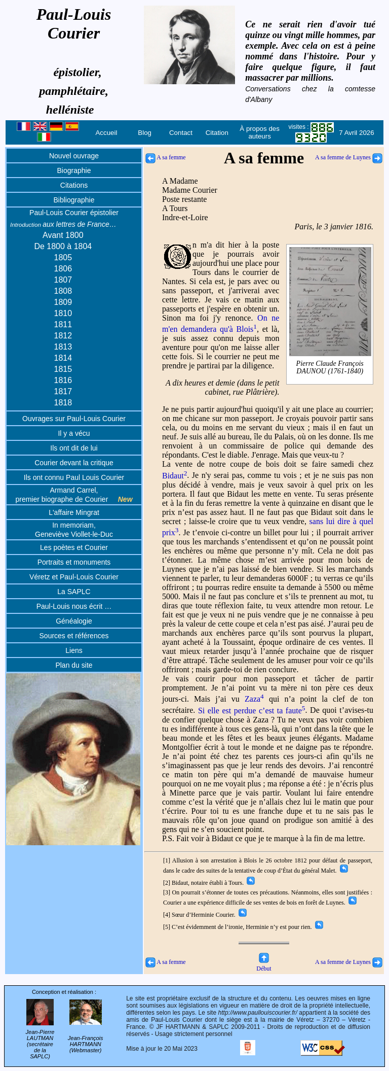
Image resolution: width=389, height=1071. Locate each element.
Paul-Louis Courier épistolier (74, 213)
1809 (63, 302)
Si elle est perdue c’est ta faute (251, 710)
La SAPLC (73, 592)
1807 (63, 279)
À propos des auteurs (260, 132)
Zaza (254, 699)
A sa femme (165, 157)
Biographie (74, 170)
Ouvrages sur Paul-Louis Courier (74, 418)
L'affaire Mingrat (74, 512)
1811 (63, 324)
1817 (63, 391)
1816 (63, 380)
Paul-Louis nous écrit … (74, 606)
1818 (63, 402)
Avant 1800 (63, 235)
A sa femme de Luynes (348, 157)
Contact (180, 132)
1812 (63, 335)
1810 (63, 313)
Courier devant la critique (73, 463)
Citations (74, 185)
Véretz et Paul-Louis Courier (74, 577)
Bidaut (174, 475)
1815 (63, 369)
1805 (63, 257)
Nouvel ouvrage (74, 156)
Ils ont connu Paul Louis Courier (74, 477)
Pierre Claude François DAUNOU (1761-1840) (330, 367)
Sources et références (74, 636)
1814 (63, 358)
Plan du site (73, 665)
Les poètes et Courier (74, 547)
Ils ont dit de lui (73, 448)
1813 (63, 346)
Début (263, 964)
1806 (63, 268)
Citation (217, 132)
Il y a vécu (74, 433)
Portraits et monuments (74, 562)
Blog (144, 132)
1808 (63, 291)
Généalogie (74, 621)
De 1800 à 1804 (63, 246)
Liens (73, 650)
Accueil (106, 132)
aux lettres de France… (63, 224)
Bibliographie (74, 200)
